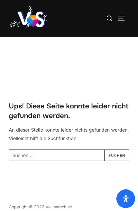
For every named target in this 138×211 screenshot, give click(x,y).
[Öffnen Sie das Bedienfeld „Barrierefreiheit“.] (125, 198)
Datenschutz (21, 163)
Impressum (19, 176)
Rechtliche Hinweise (81, 176)
